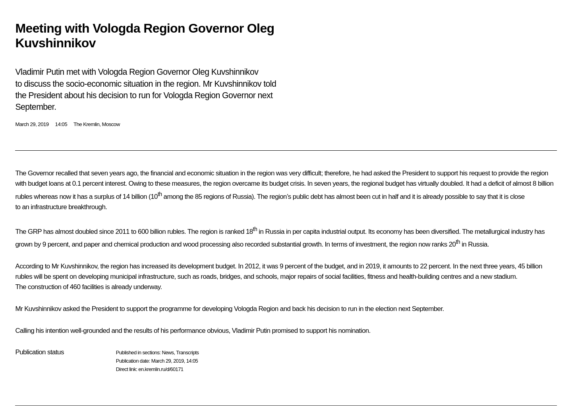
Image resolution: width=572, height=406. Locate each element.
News (168, 352)
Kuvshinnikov (79, 266)
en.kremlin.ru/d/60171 (160, 369)
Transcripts (187, 352)
